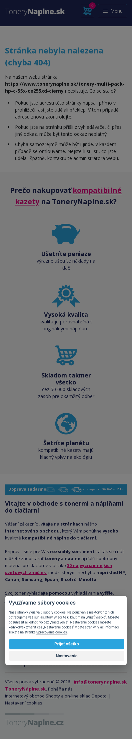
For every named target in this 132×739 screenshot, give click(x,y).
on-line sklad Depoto (86, 696)
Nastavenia (67, 655)
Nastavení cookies (23, 703)
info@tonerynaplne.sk (100, 682)
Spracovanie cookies (51, 632)
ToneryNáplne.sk (25, 689)
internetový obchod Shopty (32, 696)
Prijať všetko (66, 643)
